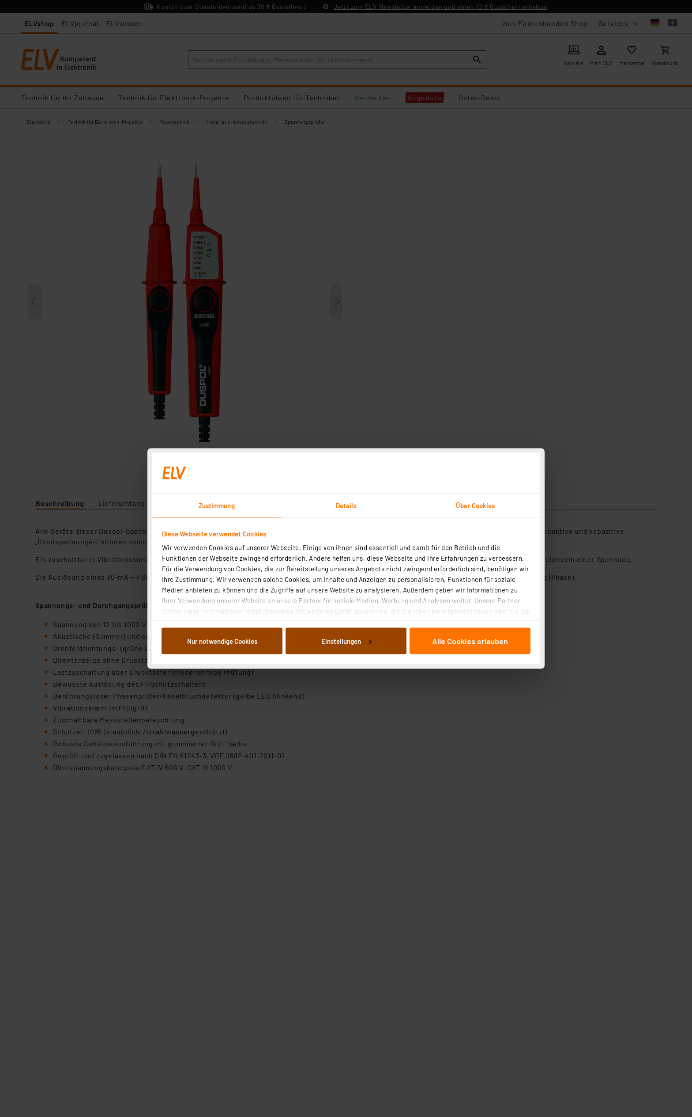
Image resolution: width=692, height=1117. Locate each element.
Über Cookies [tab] (475, 505)
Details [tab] (346, 505)
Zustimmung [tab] (217, 505)
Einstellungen (346, 641)
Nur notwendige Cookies (222, 641)
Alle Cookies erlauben (470, 641)
